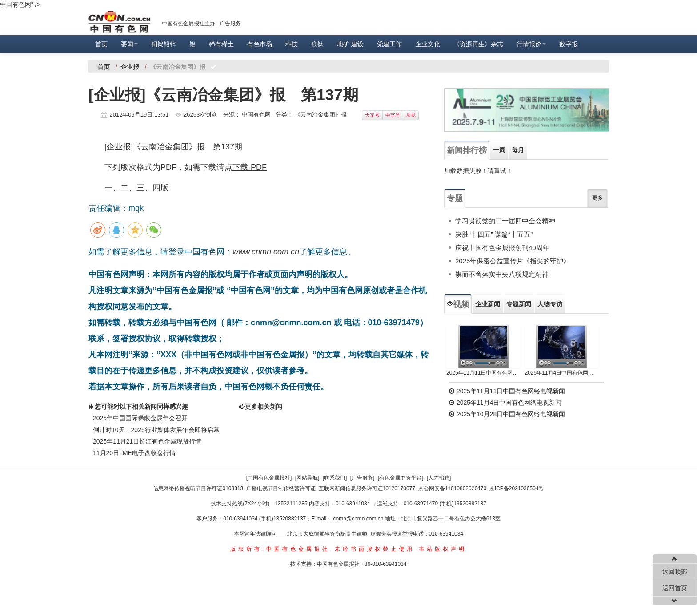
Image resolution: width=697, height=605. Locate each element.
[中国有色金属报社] (269, 478)
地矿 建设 (350, 44)
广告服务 (230, 23)
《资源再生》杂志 (478, 44)
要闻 (129, 44)
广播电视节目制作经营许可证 (281, 488)
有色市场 (259, 44)
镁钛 (317, 44)
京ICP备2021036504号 (516, 488)
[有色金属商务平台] (401, 478)
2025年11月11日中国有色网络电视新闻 (483, 373)
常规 (411, 115)
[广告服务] (362, 478)
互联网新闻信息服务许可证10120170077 (367, 488)
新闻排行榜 (467, 150)
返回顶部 (674, 571)
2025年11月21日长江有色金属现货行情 (147, 441)
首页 (101, 44)
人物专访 (549, 303)
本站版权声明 (443, 549)
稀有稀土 (221, 44)
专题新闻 (518, 303)
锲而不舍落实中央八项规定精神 (502, 274)
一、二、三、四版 (136, 187)
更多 (597, 198)
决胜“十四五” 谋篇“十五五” (494, 234)
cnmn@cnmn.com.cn (359, 519)
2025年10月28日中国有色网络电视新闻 (507, 414)
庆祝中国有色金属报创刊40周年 (502, 247)
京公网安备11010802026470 (452, 488)
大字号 (372, 115)
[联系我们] (335, 478)
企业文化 (427, 44)
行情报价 (531, 44)
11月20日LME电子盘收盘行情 (134, 452)
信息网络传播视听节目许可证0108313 (198, 488)
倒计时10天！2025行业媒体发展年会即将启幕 (156, 429)
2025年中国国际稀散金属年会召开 (140, 418)
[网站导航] (307, 478)
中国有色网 (256, 114)
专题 (455, 198)
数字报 (568, 44)
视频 (458, 304)
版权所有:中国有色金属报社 (280, 549)
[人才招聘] (439, 478)
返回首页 (674, 588)
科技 (291, 44)
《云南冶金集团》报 (321, 114)
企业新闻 (487, 303)
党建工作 (389, 44)
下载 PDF (249, 167)
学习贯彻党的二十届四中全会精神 (505, 221)
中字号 (392, 115)
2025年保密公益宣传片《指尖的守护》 (512, 261)
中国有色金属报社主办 (188, 23)
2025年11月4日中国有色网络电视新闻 (562, 373)
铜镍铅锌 (163, 44)
